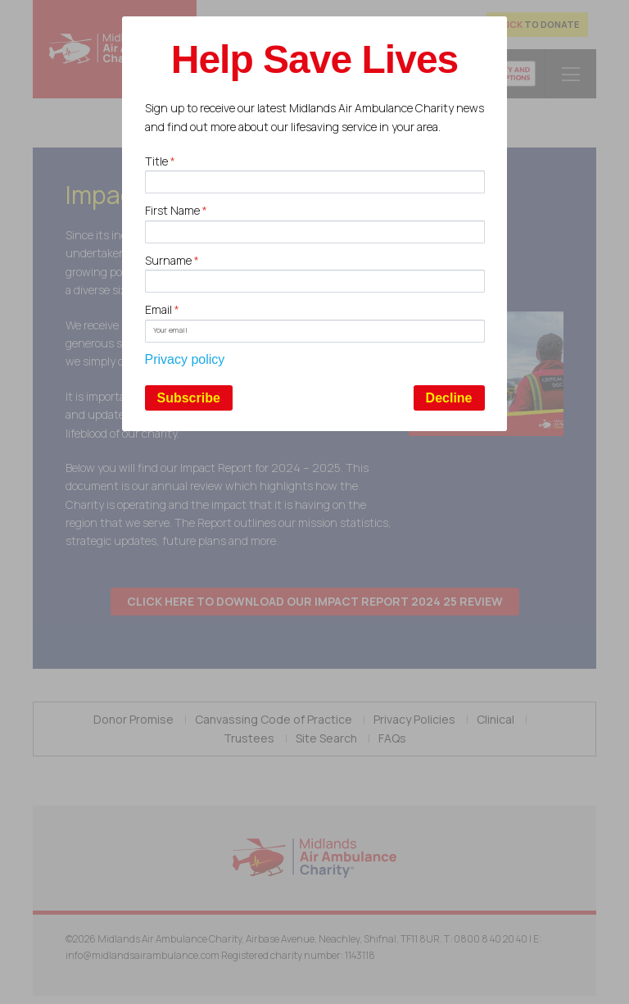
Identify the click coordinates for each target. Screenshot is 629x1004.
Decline (449, 398)
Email (162, 309)
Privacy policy (185, 359)
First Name (176, 210)
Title (160, 161)
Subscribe (188, 398)
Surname (172, 260)
